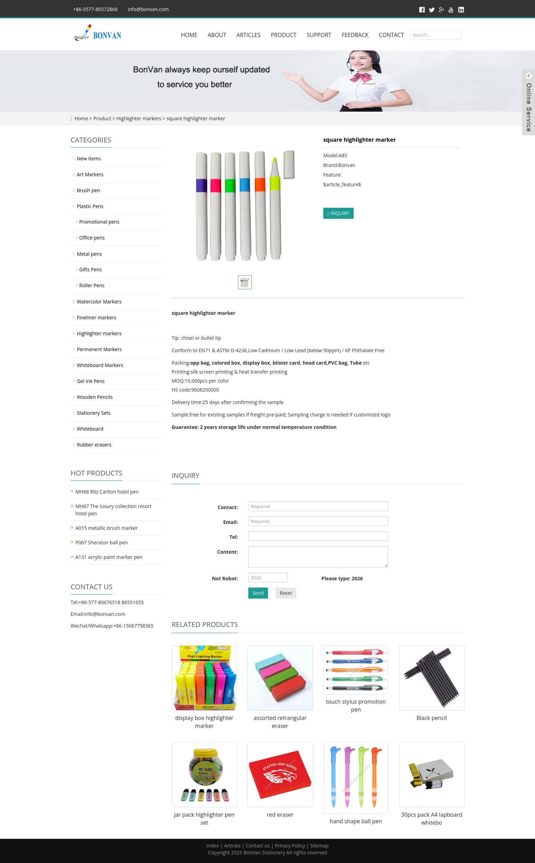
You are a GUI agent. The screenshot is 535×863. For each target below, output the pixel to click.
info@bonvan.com (148, 9)
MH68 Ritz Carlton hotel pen (107, 491)
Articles (232, 845)
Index (212, 845)
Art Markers (90, 174)
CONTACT (391, 35)
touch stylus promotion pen (356, 705)
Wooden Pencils (95, 397)
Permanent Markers (99, 349)
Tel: (233, 537)
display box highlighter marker (204, 722)
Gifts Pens (90, 269)
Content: (227, 551)
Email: (230, 522)
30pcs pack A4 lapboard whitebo (431, 818)
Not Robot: (225, 578)
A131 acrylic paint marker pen (109, 557)
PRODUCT (283, 35)
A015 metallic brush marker (107, 528)
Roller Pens (92, 285)
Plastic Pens (90, 206)
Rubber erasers (94, 444)
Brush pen (88, 190)
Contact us (258, 845)
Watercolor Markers (99, 301)
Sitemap (319, 845)
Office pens (92, 237)
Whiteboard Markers (100, 365)
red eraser (280, 814)
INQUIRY (338, 213)
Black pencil (432, 718)
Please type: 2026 (342, 578)
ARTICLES (248, 35)
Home (81, 118)
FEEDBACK (355, 35)
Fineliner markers (96, 317)
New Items (89, 158)
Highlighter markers (138, 118)
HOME (189, 35)
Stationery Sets (94, 413)
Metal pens (89, 254)
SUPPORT (319, 35)
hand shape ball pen (356, 821)
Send (258, 593)
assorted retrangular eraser (280, 722)
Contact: (228, 507)
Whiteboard (90, 428)
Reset (286, 593)
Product (102, 118)
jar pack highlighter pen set (204, 818)
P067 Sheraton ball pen (102, 542)
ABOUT (217, 35)
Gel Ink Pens (91, 381)
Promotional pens (99, 221)
